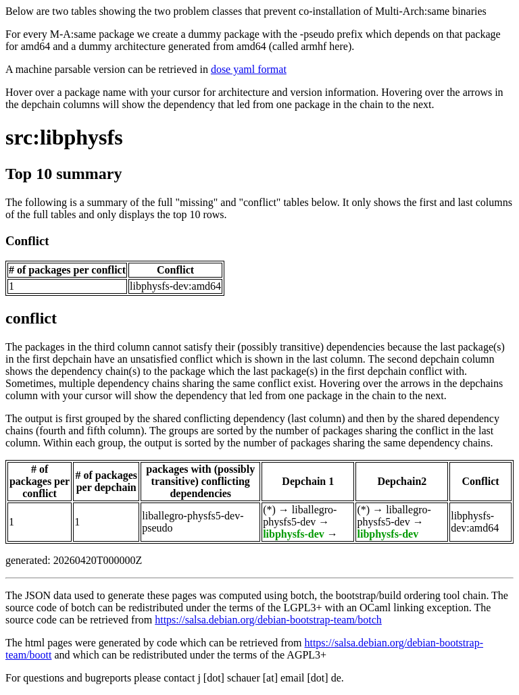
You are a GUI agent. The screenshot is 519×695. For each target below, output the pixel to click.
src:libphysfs (64, 137)
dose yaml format (249, 69)
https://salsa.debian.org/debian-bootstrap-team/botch (268, 619)
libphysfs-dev (293, 534)
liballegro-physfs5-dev (300, 515)
